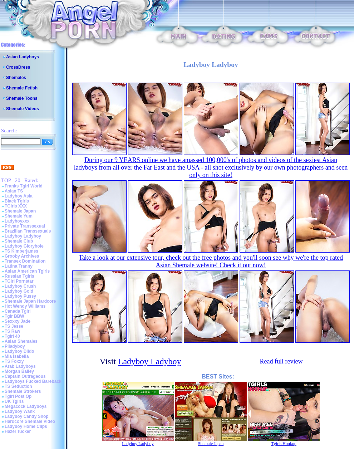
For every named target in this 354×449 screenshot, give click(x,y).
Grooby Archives (22, 256)
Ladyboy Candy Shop (27, 416)
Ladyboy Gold (19, 291)
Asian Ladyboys (22, 56)
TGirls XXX (16, 206)
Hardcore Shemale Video (30, 421)
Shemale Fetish (22, 88)
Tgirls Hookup (283, 443)
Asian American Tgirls (27, 271)
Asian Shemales (21, 341)
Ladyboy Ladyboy (23, 236)
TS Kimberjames (21, 251)
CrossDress (18, 67)
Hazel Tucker (18, 431)
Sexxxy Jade (17, 321)
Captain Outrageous (25, 376)
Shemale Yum (19, 216)
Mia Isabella (17, 356)
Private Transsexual (25, 226)
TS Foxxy (14, 361)
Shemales (16, 77)
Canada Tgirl (18, 311)
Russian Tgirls (19, 276)
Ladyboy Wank (20, 411)
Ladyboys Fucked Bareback (33, 381)
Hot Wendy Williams (25, 306)
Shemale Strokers (23, 391)
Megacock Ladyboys (25, 406)
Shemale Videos (22, 108)
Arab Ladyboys (20, 366)
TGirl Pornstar (19, 281)
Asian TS (14, 191)
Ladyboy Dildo (19, 351)
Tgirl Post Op (18, 396)
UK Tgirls (14, 401)
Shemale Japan (20, 211)
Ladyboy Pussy (20, 296)
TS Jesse (14, 326)
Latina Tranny (19, 266)
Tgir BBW (14, 316)
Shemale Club (19, 241)
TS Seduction (18, 386)
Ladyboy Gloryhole (24, 246)
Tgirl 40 (12, 336)
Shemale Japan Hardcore (30, 301)
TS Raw (12, 331)
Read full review (281, 361)
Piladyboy (15, 346)
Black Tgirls (17, 201)
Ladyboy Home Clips (26, 426)
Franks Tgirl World (24, 186)
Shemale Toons (22, 98)
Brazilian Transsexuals (28, 231)
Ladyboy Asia (19, 196)
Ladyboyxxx (17, 221)
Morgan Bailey (19, 371)
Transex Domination (25, 261)
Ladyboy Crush (20, 286)
